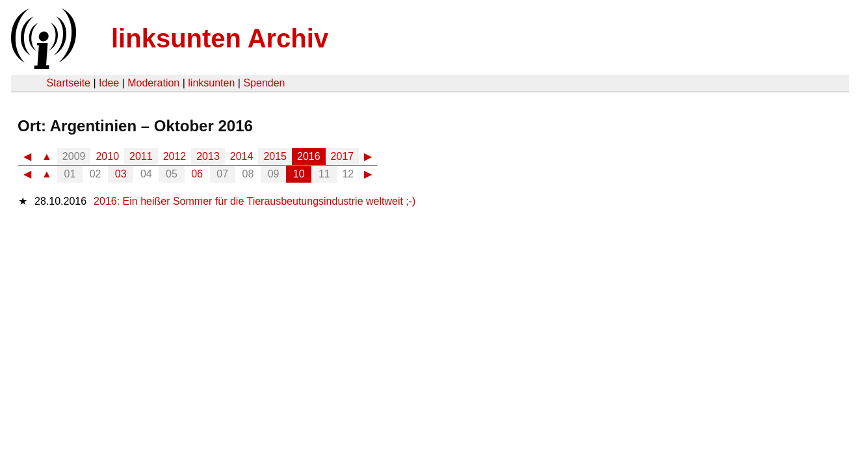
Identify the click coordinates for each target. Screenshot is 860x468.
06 (197, 173)
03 (121, 173)
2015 (275, 156)
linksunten (211, 82)
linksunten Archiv (219, 38)
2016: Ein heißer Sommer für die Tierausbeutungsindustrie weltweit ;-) (254, 201)
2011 (141, 156)
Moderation (153, 82)
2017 (342, 156)
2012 (175, 156)
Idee (109, 82)
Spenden (264, 82)
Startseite (68, 82)
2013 (208, 156)
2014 (242, 156)
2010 (107, 156)
